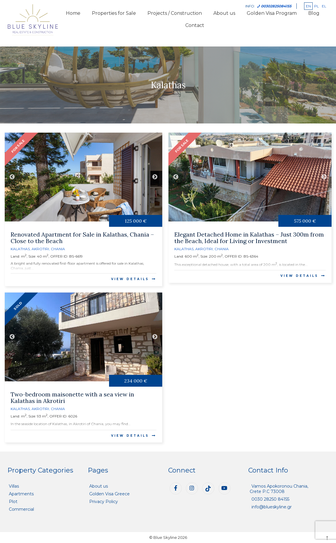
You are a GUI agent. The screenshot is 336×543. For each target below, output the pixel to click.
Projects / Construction (174, 13)
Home (73, 13)
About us (224, 13)
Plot (13, 501)
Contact (194, 25)
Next (155, 177)
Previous (12, 177)
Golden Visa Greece (109, 494)
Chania (58, 249)
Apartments (21, 494)
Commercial (21, 509)
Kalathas (20, 249)
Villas (14, 486)
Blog (313, 13)
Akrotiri (40, 249)
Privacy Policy (103, 501)
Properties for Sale (114, 13)
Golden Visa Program (272, 13)
